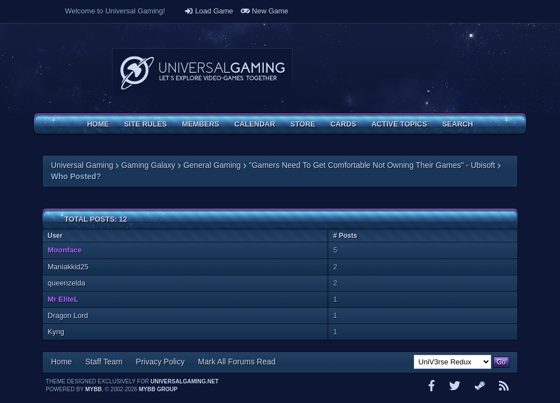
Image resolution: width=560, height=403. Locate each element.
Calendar (254, 124)
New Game (264, 11)
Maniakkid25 (68, 267)
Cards (343, 124)
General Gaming (212, 165)
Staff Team (103, 361)
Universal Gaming (82, 165)
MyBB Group (158, 389)
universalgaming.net (185, 381)
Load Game (209, 11)
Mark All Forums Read (237, 361)
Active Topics (399, 124)
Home (98, 124)
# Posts (345, 236)
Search (457, 124)
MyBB (93, 389)
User (55, 236)
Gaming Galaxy (148, 165)
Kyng (56, 331)
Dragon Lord (68, 315)
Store (302, 124)
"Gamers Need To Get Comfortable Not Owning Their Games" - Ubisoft (372, 165)
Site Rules (145, 124)
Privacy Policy (160, 361)
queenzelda (66, 283)
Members (200, 124)
